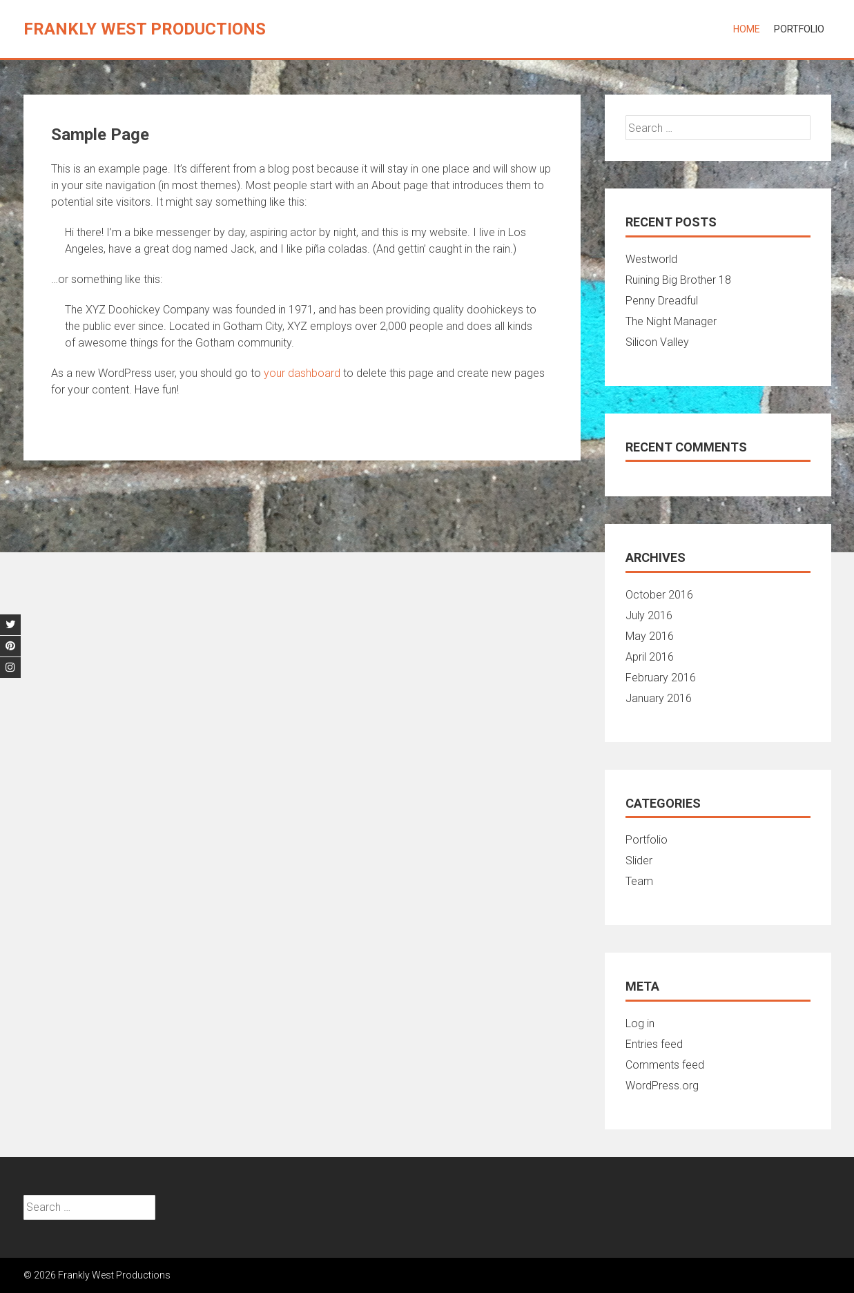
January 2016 (658, 698)
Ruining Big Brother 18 (678, 279)
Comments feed (664, 1064)
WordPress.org (662, 1085)
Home (746, 29)
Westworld (651, 259)
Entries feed (654, 1044)
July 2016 (648, 615)
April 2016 (649, 656)
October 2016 (659, 594)
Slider (638, 860)
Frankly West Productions (144, 29)
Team (639, 881)
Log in (639, 1023)
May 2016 (649, 636)
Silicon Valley (657, 342)
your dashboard (302, 373)
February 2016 (660, 677)
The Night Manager (671, 321)
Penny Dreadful (661, 300)
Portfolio (799, 29)
